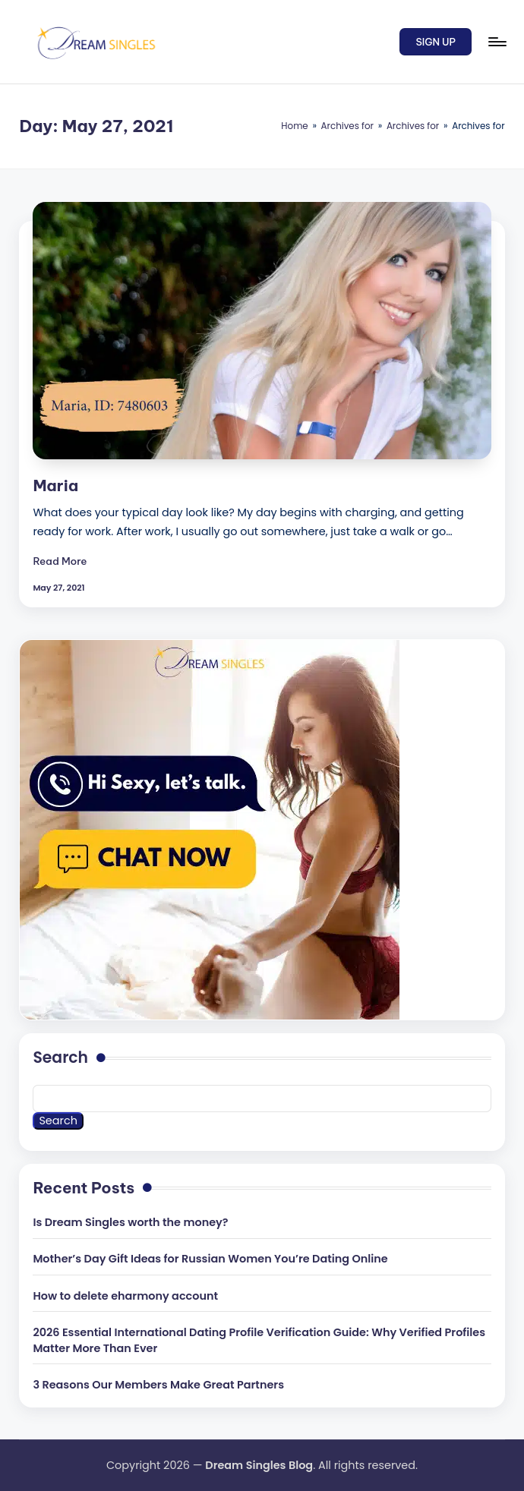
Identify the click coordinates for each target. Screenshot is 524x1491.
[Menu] (496, 41)
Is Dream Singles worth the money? (130, 1222)
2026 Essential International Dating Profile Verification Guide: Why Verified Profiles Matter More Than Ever (259, 1341)
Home (294, 126)
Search (60, 1057)
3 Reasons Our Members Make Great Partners (158, 1384)
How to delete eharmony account (125, 1295)
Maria (55, 485)
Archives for (347, 126)
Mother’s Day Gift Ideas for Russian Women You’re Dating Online (210, 1258)
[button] (435, 41)
